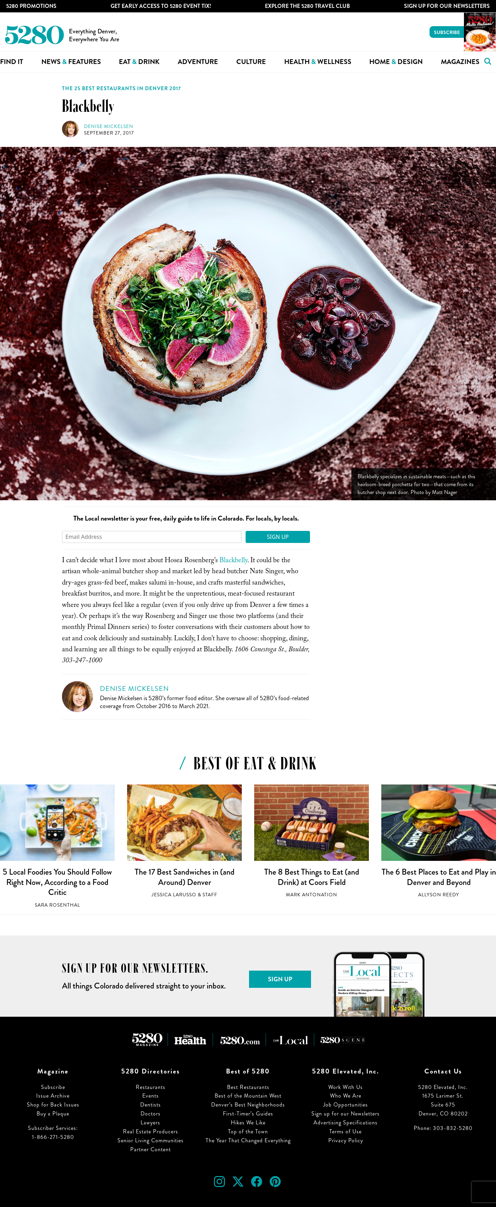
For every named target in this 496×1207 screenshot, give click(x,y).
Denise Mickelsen (108, 126)
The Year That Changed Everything (248, 1140)
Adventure (198, 62)
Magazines (460, 62)
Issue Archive (53, 1096)
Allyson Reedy (438, 894)
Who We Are (345, 1096)
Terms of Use (345, 1131)
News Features (71, 62)
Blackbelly (233, 561)
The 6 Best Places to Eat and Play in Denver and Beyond (439, 877)
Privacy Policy (345, 1140)
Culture (251, 62)
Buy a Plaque (53, 1114)
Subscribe (447, 32)
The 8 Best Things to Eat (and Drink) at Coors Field (311, 877)
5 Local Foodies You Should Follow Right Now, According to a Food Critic (57, 882)
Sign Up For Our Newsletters (447, 6)
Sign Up (278, 537)
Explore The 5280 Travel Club (307, 6)
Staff (210, 894)
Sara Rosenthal (57, 905)
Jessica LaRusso (174, 894)
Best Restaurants (248, 1087)
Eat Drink (139, 62)
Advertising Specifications (345, 1122)
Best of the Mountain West (248, 1096)
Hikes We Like (248, 1122)
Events (150, 1096)
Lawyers (150, 1122)
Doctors (151, 1114)
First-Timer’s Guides (248, 1114)
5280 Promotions (31, 6)
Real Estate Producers (150, 1131)
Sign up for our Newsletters (345, 1114)
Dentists (150, 1105)
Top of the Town (248, 1131)
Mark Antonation (311, 894)
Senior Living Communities (150, 1140)
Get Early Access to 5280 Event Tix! (161, 6)
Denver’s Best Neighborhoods (248, 1105)
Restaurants (150, 1087)
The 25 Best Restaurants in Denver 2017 (121, 88)
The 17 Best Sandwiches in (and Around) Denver (185, 877)
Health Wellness (317, 62)
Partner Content (150, 1149)
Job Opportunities (345, 1105)
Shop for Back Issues (53, 1105)
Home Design (396, 62)
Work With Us (345, 1087)
